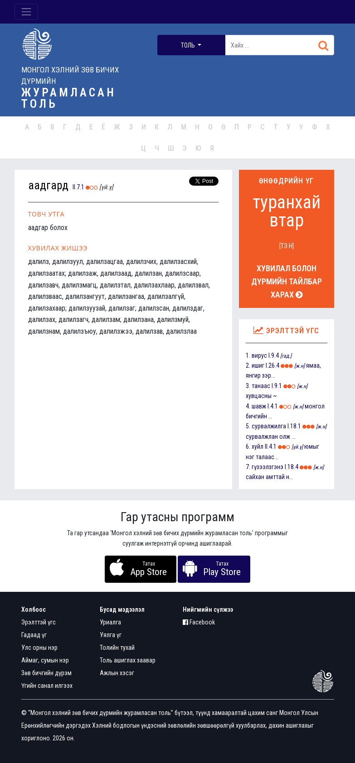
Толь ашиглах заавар (128, 660)
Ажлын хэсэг (117, 673)
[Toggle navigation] (26, 12)
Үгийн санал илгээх (47, 685)
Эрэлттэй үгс (38, 622)
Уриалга (110, 622)
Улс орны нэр (39, 647)
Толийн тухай (117, 647)
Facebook (199, 622)
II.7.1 (78, 187)
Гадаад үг (34, 634)
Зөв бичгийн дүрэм (46, 673)
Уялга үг (111, 634)
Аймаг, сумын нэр (45, 660)
